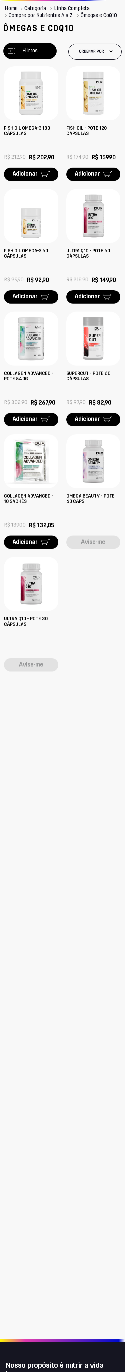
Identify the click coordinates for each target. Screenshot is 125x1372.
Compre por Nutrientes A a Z (41, 15)
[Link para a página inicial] (11, 8)
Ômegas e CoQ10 (99, 15)
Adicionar (25, 174)
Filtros (30, 50)
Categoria (35, 8)
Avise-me (93, 542)
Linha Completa (72, 8)
